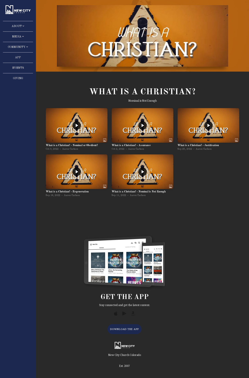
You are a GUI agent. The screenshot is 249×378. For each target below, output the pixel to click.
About (18, 26)
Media (18, 36)
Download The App (124, 329)
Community (18, 47)
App (18, 57)
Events (18, 68)
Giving (18, 78)
